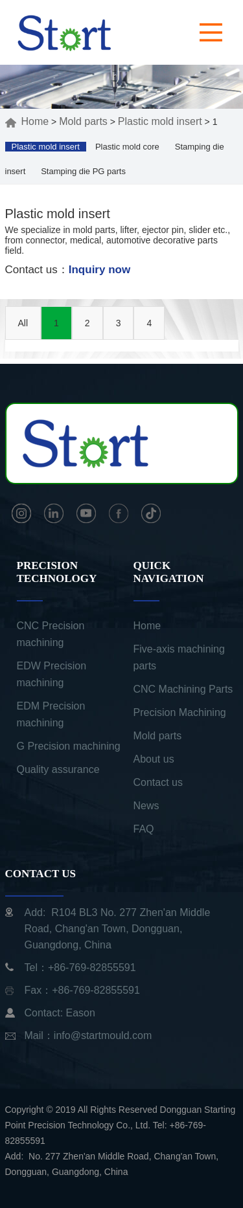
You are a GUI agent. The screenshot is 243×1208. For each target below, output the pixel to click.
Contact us (158, 782)
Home (27, 121)
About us (153, 759)
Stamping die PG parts (83, 171)
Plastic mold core (127, 146)
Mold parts (83, 121)
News (146, 805)
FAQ (143, 828)
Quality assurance (58, 769)
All (23, 323)
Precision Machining (179, 712)
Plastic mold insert (160, 121)
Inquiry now (99, 269)
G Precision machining (69, 746)
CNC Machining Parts (183, 689)
